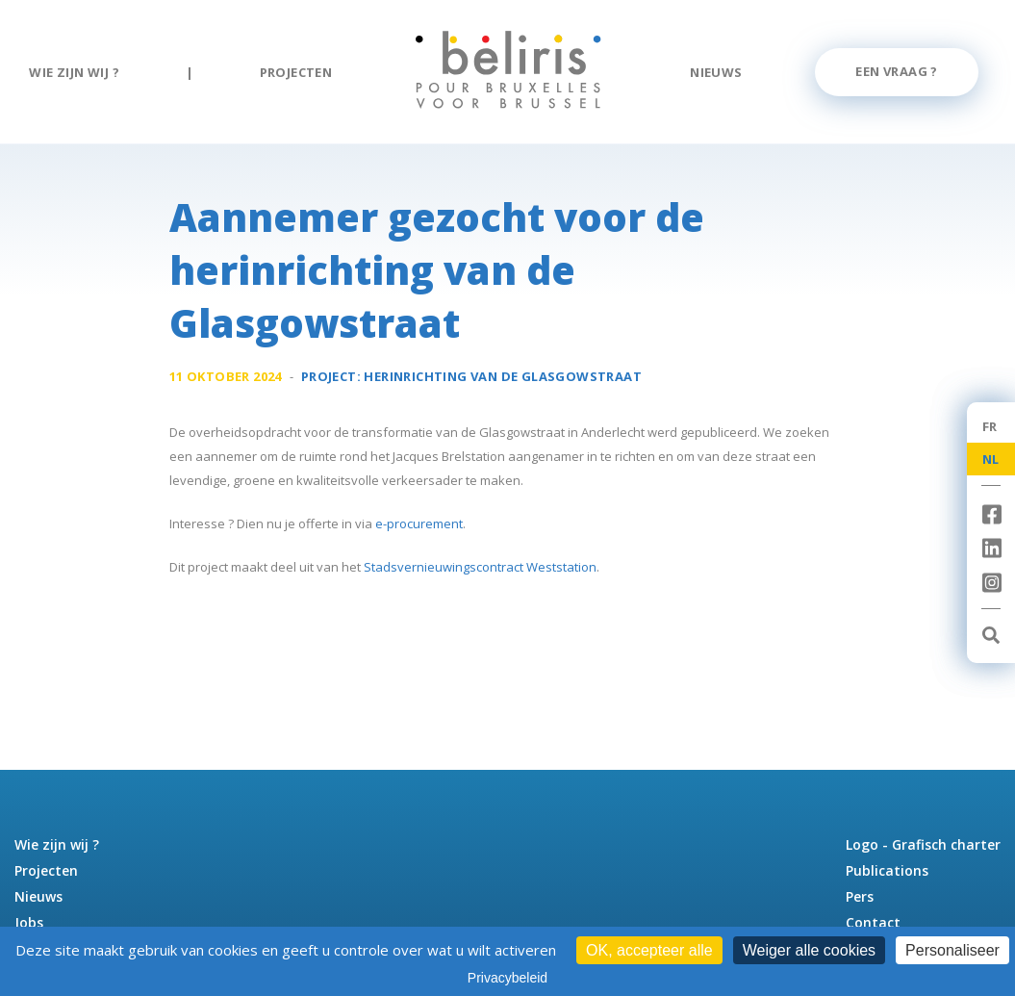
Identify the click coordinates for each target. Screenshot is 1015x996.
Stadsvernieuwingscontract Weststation (480, 566)
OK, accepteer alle (649, 950)
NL (991, 459)
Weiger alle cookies (809, 950)
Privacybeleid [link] (507, 977)
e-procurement (419, 523)
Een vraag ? (896, 71)
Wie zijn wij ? (74, 72)
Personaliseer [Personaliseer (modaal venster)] (952, 950)
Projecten (296, 72)
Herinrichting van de (503, 376)
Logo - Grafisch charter (923, 844)
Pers (860, 896)
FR (990, 426)
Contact (873, 922)
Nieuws (716, 72)
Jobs (28, 922)
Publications (887, 870)
